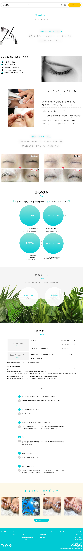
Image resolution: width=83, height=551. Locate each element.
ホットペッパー (78, 532)
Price (14, 534)
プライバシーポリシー (77, 537)
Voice (40, 5)
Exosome (34, 5)
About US (14, 5)
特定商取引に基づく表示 (76, 540)
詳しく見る (38, 520)
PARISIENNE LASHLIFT (27, 537)
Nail (21, 5)
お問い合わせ (79, 534)
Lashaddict (25, 540)
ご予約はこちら (74, 5)
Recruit (47, 5)
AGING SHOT (43, 534)
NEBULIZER (42, 537)
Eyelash (27, 5)
